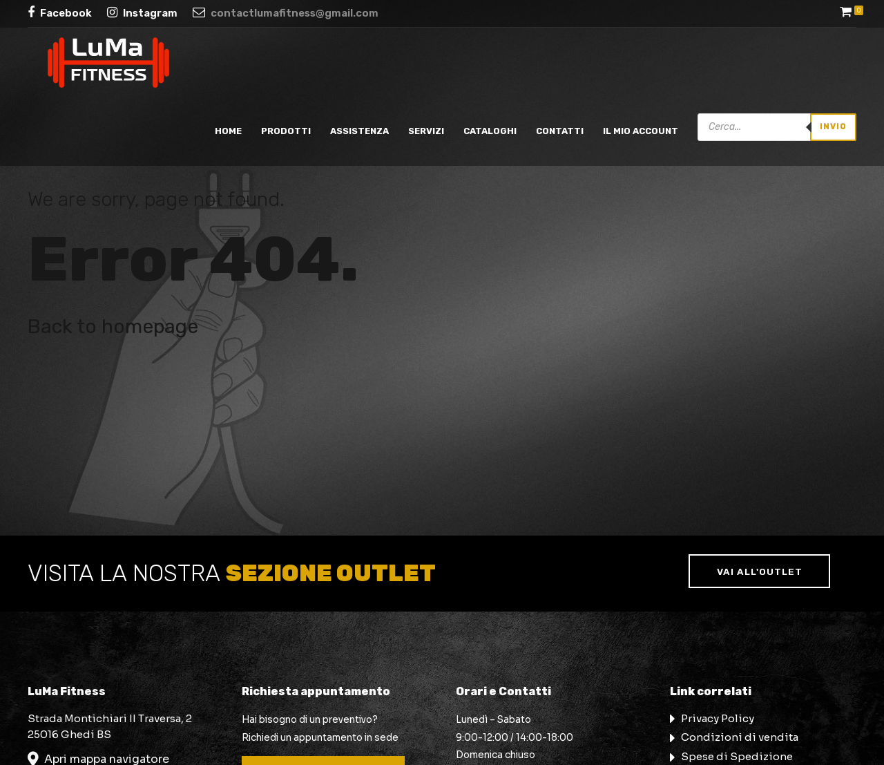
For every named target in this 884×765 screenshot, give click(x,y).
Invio (833, 126)
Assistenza (359, 131)
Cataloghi (490, 131)
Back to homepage (113, 326)
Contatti (560, 131)
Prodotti (286, 131)
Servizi (426, 131)
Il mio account (640, 131)
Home (228, 131)
